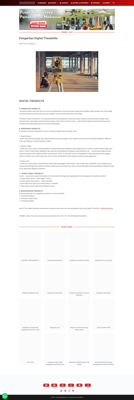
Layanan (64, 3)
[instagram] (63, 385)
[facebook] (46, 385)
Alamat (106, 3)
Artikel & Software (79, 3)
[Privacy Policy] (65, 391)
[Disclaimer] (61, 391)
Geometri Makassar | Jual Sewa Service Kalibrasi (69, 397)
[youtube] (54, 385)
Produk (52, 3)
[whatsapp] (71, 385)
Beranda (42, 3)
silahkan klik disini (106, 208)
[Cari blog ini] (114, 3)
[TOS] (69, 391)
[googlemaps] (79, 385)
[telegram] (88, 385)
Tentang (95, 3)
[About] (73, 391)
